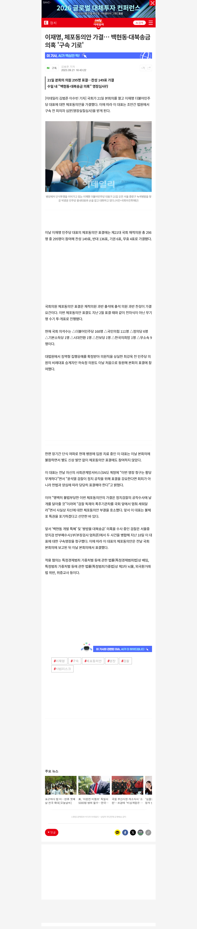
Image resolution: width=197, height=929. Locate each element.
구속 (75, 661)
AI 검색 (139, 23)
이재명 (59, 661)
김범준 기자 (68, 66)
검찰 (125, 661)
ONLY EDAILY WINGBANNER (98, 22)
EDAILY (46, 22)
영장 (111, 661)
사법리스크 (62, 668)
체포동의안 (93, 661)
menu (150, 22)
